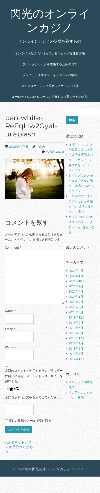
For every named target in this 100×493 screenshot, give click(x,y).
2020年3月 (76, 312)
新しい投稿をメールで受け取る (30, 420)
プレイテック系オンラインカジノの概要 (50, 75)
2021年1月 (76, 297)
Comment (13, 247)
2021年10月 (77, 281)
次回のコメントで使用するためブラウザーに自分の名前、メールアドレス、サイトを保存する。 (34, 375)
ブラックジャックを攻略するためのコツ (50, 64)
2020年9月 (76, 302)
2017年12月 (77, 359)
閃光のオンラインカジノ (51, 469)
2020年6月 (76, 307)
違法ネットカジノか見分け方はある (19, 447)
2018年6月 (76, 348)
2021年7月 (76, 286)
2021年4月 (76, 291)
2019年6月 (76, 328)
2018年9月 (76, 343)
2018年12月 (77, 338)
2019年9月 (76, 322)
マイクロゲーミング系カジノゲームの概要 (50, 86)
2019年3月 (76, 333)
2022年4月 (76, 271)
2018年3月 (76, 354)
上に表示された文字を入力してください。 (34, 397)
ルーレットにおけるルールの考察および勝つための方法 (50, 96)
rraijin (41, 146)
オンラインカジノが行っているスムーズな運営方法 (50, 53)
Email (10, 329)
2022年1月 (76, 276)
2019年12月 (77, 317)
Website (10, 347)
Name (10, 311)
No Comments (55, 151)
